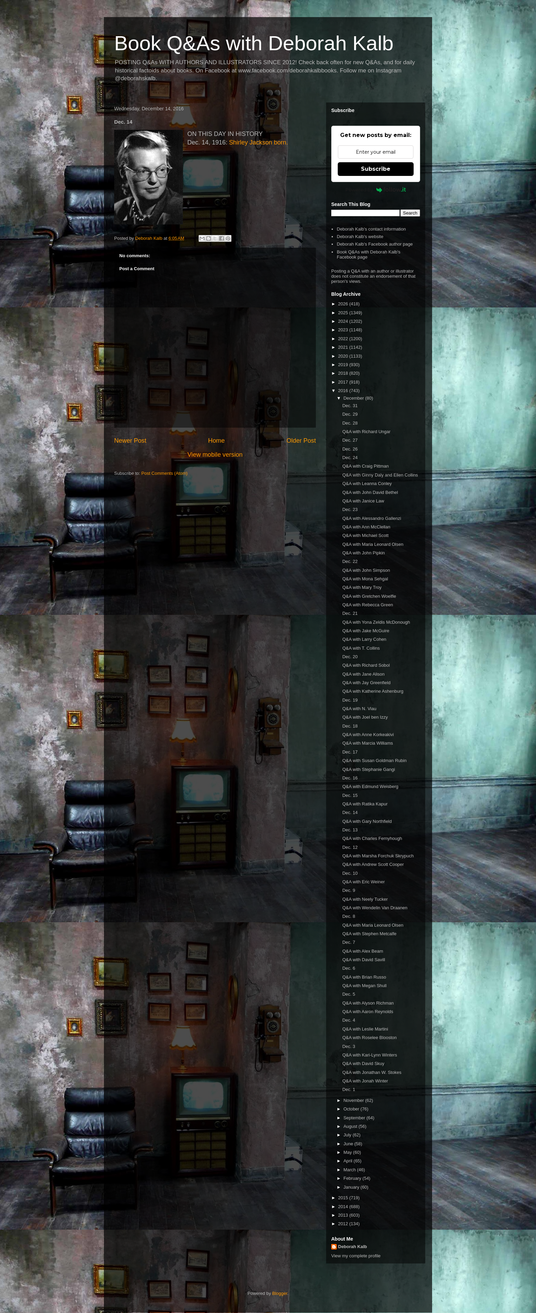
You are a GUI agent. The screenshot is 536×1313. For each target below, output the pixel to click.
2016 (343, 390)
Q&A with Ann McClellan (366, 526)
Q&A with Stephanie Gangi (368, 769)
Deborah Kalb (352, 1246)
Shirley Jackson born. (258, 142)
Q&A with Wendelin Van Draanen (374, 907)
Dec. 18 (350, 726)
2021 (343, 347)
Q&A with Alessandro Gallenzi (371, 518)
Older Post (301, 440)
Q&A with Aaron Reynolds (367, 1011)
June (349, 1143)
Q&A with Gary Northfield (367, 821)
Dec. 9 (348, 890)
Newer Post (130, 440)
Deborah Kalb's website (360, 236)
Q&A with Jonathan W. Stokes (371, 1072)
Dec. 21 (350, 613)
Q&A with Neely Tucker (365, 899)
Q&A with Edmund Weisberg (370, 786)
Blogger (279, 1293)
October (352, 1108)
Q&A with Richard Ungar (366, 431)
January (352, 1187)
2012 (343, 1223)
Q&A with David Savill (363, 959)
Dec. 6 (348, 968)
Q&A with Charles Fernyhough (372, 838)
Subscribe (375, 169)
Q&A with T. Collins (361, 648)
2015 (343, 1197)
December (354, 398)
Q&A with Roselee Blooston (369, 1037)
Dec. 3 (348, 1046)
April (349, 1160)
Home (216, 440)
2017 (343, 382)
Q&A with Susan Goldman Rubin (374, 760)
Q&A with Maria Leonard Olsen (372, 544)
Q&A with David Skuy (363, 1063)
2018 (343, 373)
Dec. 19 (350, 700)
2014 (343, 1206)
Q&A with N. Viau (359, 708)
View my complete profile (355, 1255)
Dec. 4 (348, 1020)
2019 (343, 364)
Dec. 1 (348, 1089)
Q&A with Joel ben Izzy (365, 717)
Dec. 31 (350, 405)
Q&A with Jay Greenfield (366, 682)
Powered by (376, 189)
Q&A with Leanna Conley (367, 483)
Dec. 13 (350, 829)
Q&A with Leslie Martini (365, 1029)
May (348, 1152)
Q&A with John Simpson (366, 570)
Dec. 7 (348, 942)
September (355, 1117)
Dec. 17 (350, 752)
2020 (343, 356)
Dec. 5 (348, 994)
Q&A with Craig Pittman (365, 466)
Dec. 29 (350, 414)
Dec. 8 (348, 916)
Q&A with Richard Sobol (366, 665)
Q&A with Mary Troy (361, 587)
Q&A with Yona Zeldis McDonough (376, 622)
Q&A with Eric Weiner (363, 881)
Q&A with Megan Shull (364, 985)
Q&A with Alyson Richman (367, 1003)
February (353, 1178)
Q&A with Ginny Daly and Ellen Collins (380, 475)
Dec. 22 (350, 561)
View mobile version (214, 454)
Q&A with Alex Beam (362, 951)
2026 (343, 303)
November (354, 1100)
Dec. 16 (350, 777)
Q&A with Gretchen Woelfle (369, 596)
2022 (343, 338)
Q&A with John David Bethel (370, 492)
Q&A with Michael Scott (365, 535)
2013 (343, 1215)
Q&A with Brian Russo (364, 977)
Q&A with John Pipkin (363, 552)
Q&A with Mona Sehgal (365, 578)
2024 (343, 321)
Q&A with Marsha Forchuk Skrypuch (378, 855)
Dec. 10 (350, 873)
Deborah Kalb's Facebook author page (375, 244)
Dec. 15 (350, 795)
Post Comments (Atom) (165, 473)
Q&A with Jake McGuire (365, 630)
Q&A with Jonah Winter (365, 1080)
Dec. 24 (350, 457)
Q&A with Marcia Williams (367, 743)
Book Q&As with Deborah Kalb (253, 43)
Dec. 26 (350, 449)
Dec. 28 (350, 423)
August (351, 1126)
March (350, 1169)
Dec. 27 (350, 440)
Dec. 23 (350, 509)
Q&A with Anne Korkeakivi (367, 734)
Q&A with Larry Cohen (364, 639)
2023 (343, 329)
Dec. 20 (350, 656)
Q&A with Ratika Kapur (364, 803)
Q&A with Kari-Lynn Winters (369, 1055)
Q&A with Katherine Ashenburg (372, 691)
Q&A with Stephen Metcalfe (369, 933)
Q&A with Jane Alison (363, 674)
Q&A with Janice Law (363, 500)
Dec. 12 (350, 847)
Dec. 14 (350, 812)
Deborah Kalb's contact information (371, 229)
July (348, 1134)
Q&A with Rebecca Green (367, 604)
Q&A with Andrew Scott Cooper (373, 864)
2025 (343, 312)
